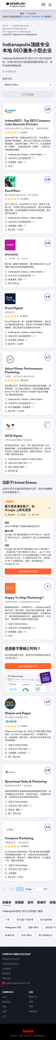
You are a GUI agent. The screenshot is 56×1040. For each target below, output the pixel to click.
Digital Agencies (21, 25)
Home (5, 25)
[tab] (6, 903)
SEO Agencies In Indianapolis (16, 31)
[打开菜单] (50, 5)
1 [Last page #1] (46, 889)
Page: (29, 889)
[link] (43, 5)
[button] (28, 85)
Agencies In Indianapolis (14, 28)
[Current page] (37, 889)
